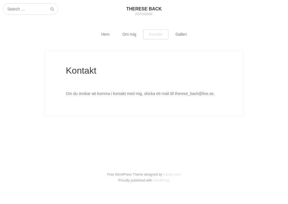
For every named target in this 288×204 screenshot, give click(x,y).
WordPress (161, 180)
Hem (105, 34)
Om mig (129, 34)
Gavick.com (172, 174)
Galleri (181, 34)
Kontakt (155, 34)
